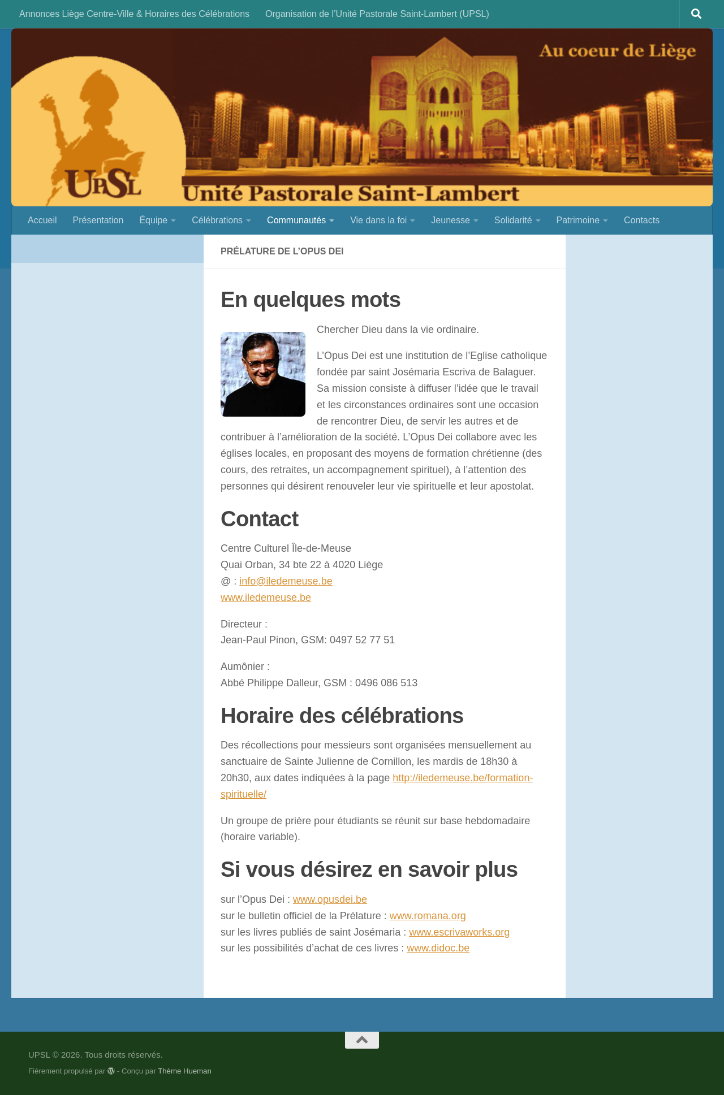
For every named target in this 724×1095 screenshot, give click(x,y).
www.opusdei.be (330, 899)
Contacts (642, 220)
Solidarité (513, 220)
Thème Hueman (185, 1071)
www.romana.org (428, 915)
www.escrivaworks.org (459, 932)
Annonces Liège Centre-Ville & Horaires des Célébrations (134, 14)
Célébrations (217, 220)
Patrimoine (578, 220)
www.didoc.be (438, 948)
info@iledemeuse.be (285, 581)
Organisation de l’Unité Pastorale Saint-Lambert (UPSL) (377, 14)
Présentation (98, 220)
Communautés (296, 220)
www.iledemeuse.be (266, 597)
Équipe (153, 220)
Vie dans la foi (378, 220)
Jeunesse (450, 220)
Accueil (42, 220)
